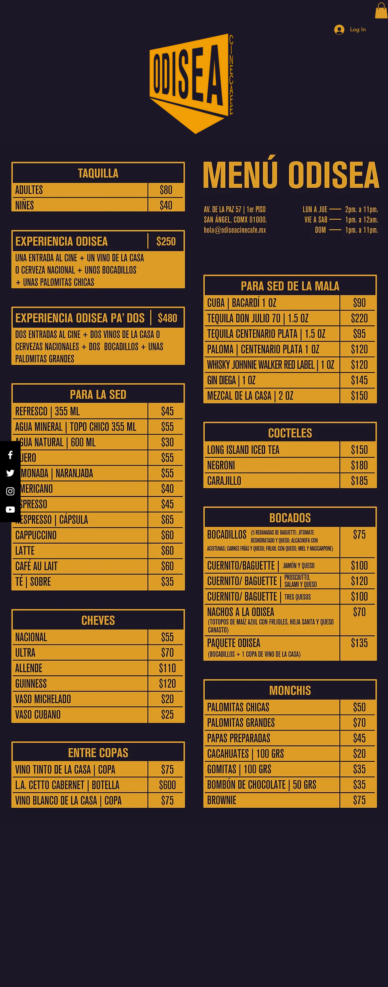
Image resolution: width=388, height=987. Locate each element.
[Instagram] (10, 491)
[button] (381, 10)
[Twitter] (10, 473)
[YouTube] (10, 509)
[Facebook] (10, 454)
